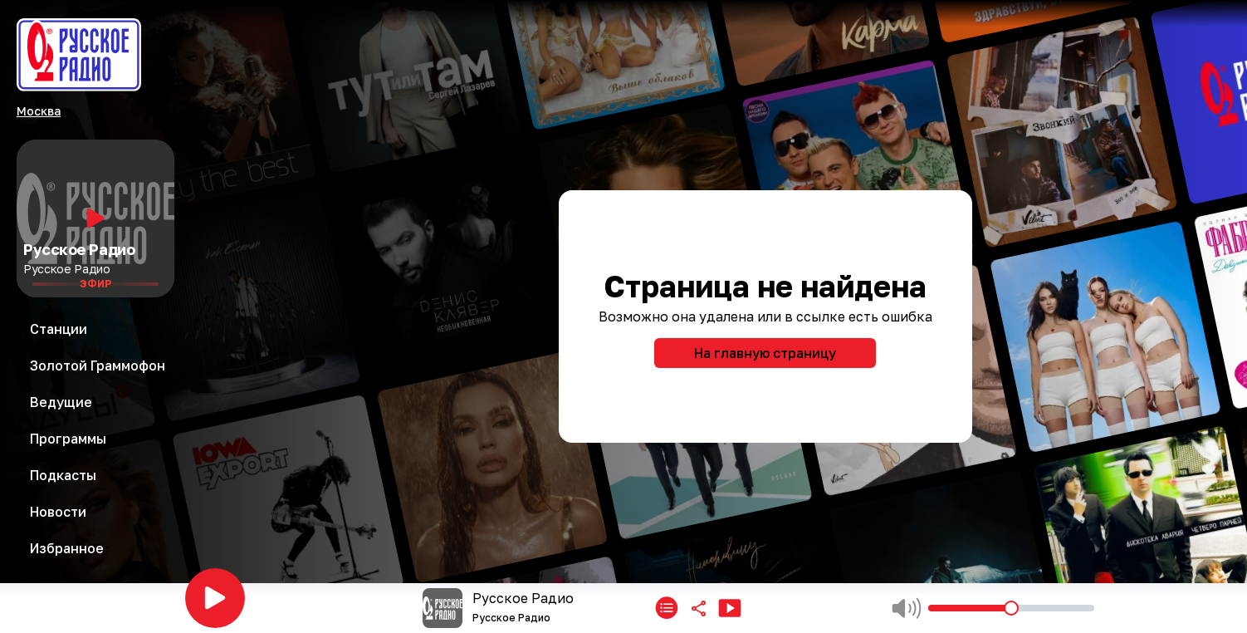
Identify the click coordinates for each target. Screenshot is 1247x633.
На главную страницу (765, 353)
